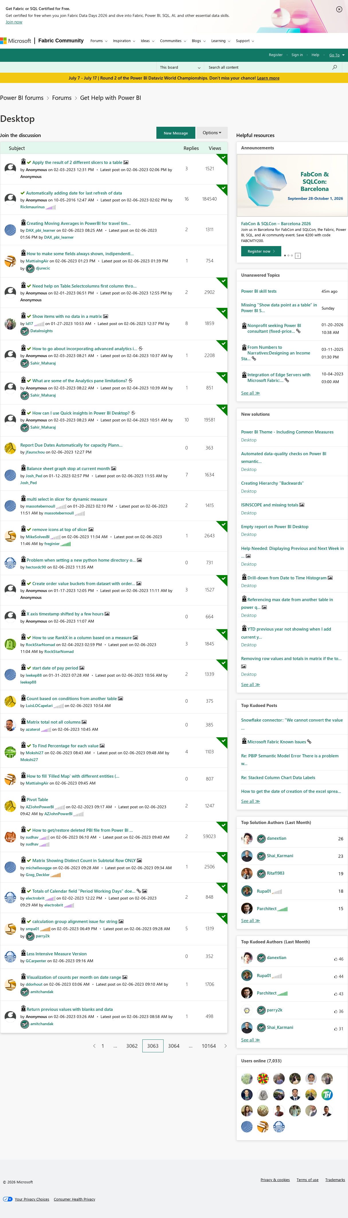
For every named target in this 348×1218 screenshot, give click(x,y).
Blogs (196, 40)
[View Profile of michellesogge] (39, 867)
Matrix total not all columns (54, 722)
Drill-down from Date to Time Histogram (287, 578)
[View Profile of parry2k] (43, 935)
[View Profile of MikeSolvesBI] (38, 536)
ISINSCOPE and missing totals (270, 505)
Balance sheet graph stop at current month (69, 468)
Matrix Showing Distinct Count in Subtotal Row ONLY (84, 860)
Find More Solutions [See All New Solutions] (250, 684)
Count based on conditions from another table (72, 698)
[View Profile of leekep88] (34, 675)
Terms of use (307, 1179)
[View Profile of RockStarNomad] (40, 644)
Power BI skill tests (258, 291)
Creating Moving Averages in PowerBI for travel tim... (79, 223)
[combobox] (273, 67)
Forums (97, 40)
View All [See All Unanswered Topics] (250, 393)
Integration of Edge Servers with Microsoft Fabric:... (278, 377)
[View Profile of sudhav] (32, 837)
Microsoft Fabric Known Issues (277, 741)
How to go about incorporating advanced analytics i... (85, 348)
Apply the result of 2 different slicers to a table (77, 162)
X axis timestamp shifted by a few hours (66, 614)
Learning (218, 40)
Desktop (249, 440)
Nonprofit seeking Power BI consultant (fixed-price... (274, 328)
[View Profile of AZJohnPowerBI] (40, 806)
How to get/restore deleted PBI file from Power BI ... (82, 830)
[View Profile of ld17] (29, 323)
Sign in (297, 54)
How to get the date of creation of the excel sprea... (291, 791)
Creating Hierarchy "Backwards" (272, 483)
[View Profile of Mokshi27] (35, 752)
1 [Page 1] (102, 1045)
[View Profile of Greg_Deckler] (38, 874)
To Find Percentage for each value (66, 745)
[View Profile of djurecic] (43, 268)
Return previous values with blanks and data (70, 1009)
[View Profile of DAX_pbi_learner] (40, 230)
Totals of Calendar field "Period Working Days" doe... (84, 891)
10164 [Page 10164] (209, 1045)
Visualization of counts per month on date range (74, 977)
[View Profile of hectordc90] (36, 567)
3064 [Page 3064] (174, 1045)
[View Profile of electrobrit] (35, 898)
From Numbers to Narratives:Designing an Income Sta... (275, 352)
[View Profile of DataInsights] (41, 330)
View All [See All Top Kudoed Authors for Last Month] (250, 1040)
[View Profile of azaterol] (33, 729)
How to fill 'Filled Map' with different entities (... (73, 776)
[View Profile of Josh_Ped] (34, 475)
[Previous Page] (92, 1045)
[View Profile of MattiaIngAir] (37, 261)
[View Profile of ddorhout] (34, 984)
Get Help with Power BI (110, 97)
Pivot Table (37, 799)
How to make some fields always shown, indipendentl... (80, 253)
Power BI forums (22, 97)
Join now (14, 22)
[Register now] (261, 251)
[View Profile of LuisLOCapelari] (39, 705)
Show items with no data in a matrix (67, 316)
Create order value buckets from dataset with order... (84, 583)
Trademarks (335, 1179)
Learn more (268, 78)
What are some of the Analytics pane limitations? (80, 380)
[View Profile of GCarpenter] (36, 960)
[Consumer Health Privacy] (74, 1199)
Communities (171, 40)
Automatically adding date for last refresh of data (74, 193)
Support (242, 40)
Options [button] (210, 132)
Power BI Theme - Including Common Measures (287, 432)
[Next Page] (224, 1045)
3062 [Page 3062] (132, 1045)
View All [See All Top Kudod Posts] (250, 801)
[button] (175, 133)
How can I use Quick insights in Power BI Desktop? (81, 413)
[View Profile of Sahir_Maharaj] (43, 363)
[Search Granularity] (180, 67)
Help (315, 54)
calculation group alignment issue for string (75, 921)
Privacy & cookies (275, 1179)
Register (276, 54)
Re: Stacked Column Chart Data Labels (278, 777)
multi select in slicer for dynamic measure (67, 499)
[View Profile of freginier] (52, 543)
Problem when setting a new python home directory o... (82, 560)
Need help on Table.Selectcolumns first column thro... (84, 286)
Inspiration (122, 40)
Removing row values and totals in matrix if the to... (291, 658)
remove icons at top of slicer (60, 529)
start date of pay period (55, 668)
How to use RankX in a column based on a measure (82, 637)
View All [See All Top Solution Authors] (250, 920)
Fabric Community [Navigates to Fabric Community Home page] (61, 40)
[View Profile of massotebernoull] (40, 506)
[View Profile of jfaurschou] (35, 452)
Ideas (145, 40)
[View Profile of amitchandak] (41, 991)
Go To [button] (334, 54)
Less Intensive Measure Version (57, 953)
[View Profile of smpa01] (32, 928)
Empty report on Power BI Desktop (274, 526)
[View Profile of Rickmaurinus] (32, 206)
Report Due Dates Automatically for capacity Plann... (71, 445)
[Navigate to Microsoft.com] (15, 40)
